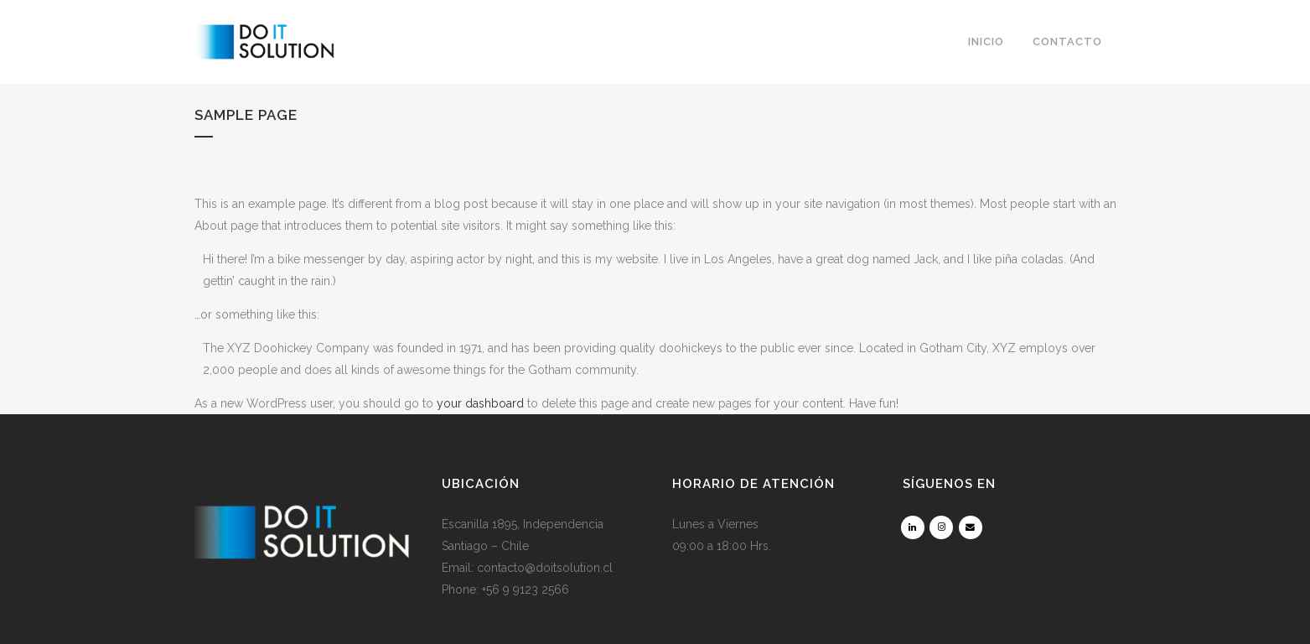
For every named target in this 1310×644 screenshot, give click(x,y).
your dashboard (480, 403)
